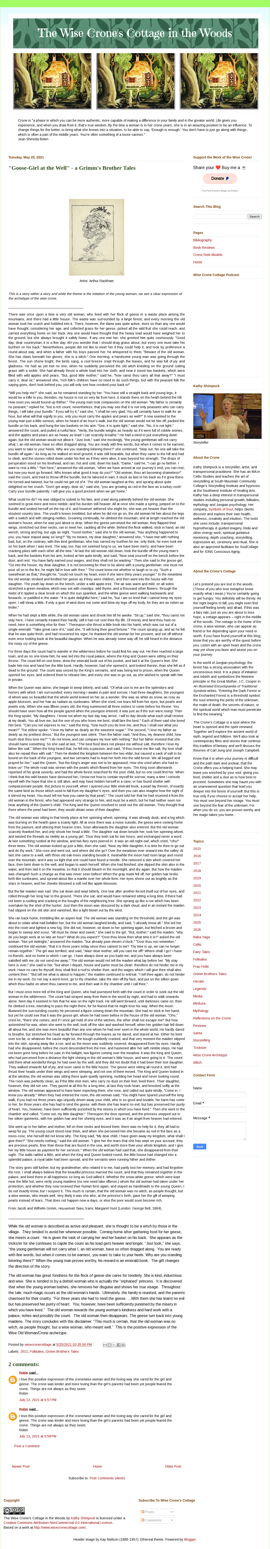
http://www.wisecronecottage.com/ (60, 1527)
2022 (197, 900)
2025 (197, 922)
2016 (197, 856)
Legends (199, 989)
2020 (197, 886)
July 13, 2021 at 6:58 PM (37, 1436)
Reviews (199, 1026)
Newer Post (21, 1466)
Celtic (197, 944)
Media (197, 996)
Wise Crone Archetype (210, 1055)
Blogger (190, 1539)
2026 (197, 930)
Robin (23, 1373)
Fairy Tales (201, 952)
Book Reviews (204, 247)
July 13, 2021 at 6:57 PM (37, 1400)
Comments (151, 1520)
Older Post (173, 1466)
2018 (197, 871)
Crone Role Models (208, 255)
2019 (197, 878)
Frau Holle (201, 966)
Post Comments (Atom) (107, 1478)
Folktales (37, 1351)
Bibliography (202, 240)
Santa (197, 1033)
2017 (197, 863)
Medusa (199, 1003)
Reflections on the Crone (212, 1018)
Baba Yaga (201, 937)
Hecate (198, 981)
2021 (24, 1351)
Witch (197, 1062)
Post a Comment (27, 1446)
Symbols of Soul (221, 509)
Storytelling (201, 1040)
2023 (197, 908)
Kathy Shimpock (83, 1518)
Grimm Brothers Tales (62, 1351)
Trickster (200, 1048)
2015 (197, 849)
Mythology (201, 1011)
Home (97, 1466)
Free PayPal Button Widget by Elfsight (220, 191)
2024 (197, 915)
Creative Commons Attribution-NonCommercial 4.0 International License (58, 1523)
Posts (147, 1512)
